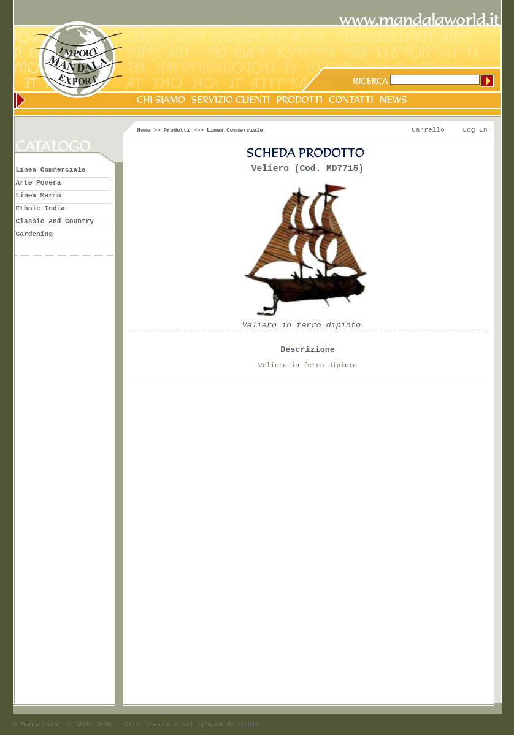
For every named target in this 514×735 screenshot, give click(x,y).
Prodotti (177, 131)
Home (144, 131)
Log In (474, 130)
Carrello (428, 130)
